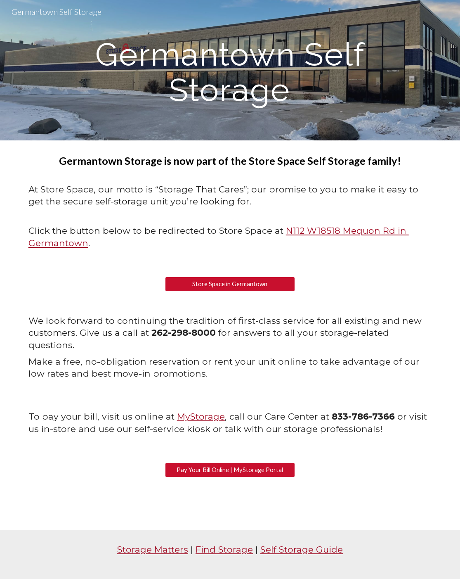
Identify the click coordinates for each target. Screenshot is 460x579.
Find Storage (224, 549)
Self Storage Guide (301, 549)
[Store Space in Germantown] (229, 284)
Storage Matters (152, 549)
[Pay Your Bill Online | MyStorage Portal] (229, 469)
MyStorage (201, 416)
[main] (230, 70)
